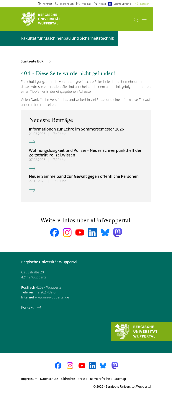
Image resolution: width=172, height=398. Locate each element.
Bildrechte (68, 379)
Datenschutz (49, 379)
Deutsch (144, 3)
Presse (82, 379)
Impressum (29, 379)
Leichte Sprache (122, 3)
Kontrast (47, 3)
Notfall (102, 3)
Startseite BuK (32, 61)
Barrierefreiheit (101, 379)
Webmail (86, 3)
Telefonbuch (67, 3)
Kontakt (28, 307)
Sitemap (120, 379)
